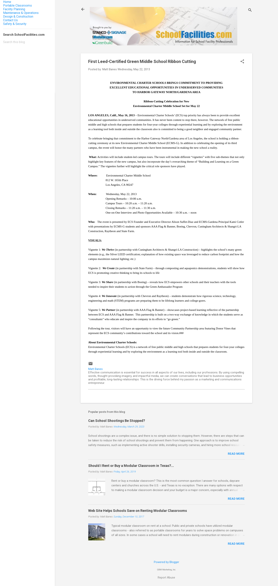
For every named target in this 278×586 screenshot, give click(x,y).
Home (7, 2)
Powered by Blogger (166, 562)
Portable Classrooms (17, 5)
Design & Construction (18, 16)
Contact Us (10, 20)
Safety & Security (14, 24)
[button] (242, 61)
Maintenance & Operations (21, 13)
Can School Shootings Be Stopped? (116, 421)
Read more (236, 453)
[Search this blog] (27, 42)
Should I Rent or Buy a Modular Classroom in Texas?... (131, 466)
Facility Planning (14, 9)
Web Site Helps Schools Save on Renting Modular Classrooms (137, 511)
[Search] (250, 10)
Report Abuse (166, 577)
